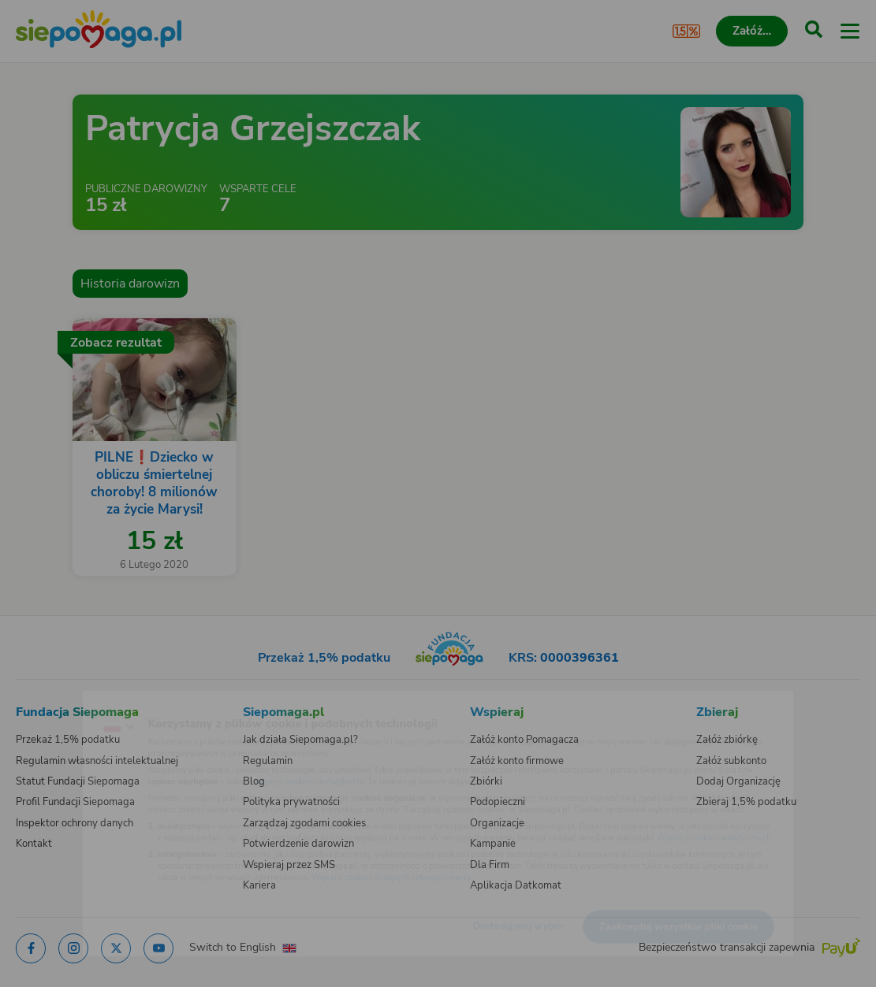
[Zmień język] (44, 704)
